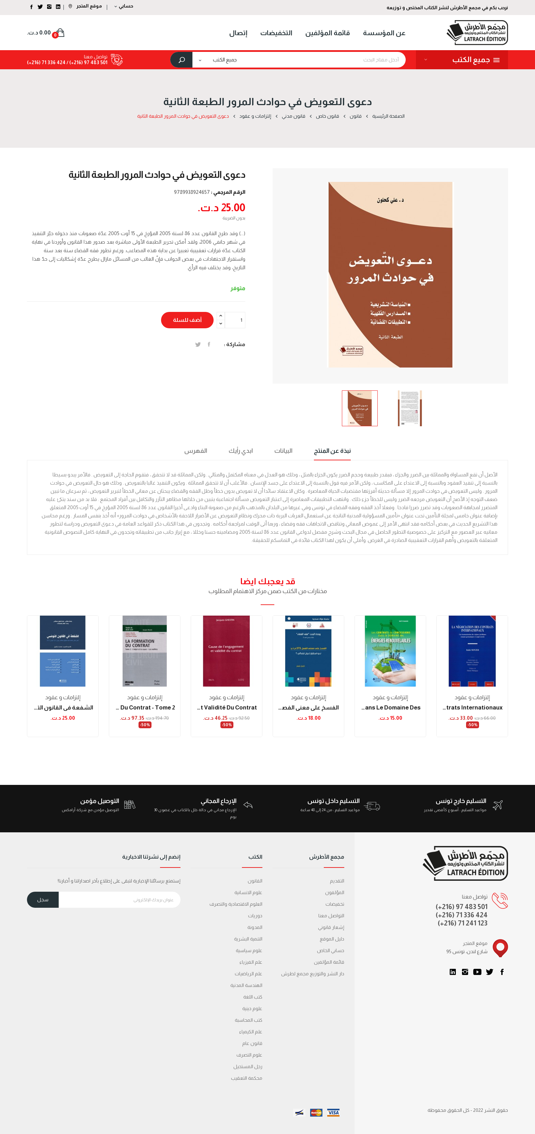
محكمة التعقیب (246, 1078)
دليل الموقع (332, 939)
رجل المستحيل (247, 1066)
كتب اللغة (252, 997)
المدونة (254, 927)
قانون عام (252, 1043)
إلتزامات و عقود (63, 697)
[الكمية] (235, 320)
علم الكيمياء (250, 1031)
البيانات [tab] (283, 450)
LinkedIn (453, 972)
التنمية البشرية (248, 939)
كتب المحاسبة (248, 1020)
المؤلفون (334, 892)
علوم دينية (252, 1008)
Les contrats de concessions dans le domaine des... (390, 707)
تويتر (489, 972)
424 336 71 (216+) (46, 62)
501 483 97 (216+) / (86, 62)
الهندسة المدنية (246, 985)
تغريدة (198, 344)
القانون (255, 881)
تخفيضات (335, 904)
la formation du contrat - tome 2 (144, 707)
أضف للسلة (187, 320)
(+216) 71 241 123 (463, 923)
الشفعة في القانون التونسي (62, 707)
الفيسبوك (502, 972)
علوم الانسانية (248, 892)
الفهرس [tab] (195, 450)
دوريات (255, 915)
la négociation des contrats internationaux (472, 707)
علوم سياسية (249, 950)
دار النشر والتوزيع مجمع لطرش (312, 973)
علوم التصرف (249, 1055)
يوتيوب (477, 972)
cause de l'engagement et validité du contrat (226, 707)
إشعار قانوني (331, 927)
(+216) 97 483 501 (462, 906)
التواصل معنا (331, 915)
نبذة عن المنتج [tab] (332, 450)
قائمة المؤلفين (329, 962)
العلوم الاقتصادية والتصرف (235, 904)
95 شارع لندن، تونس (467, 951)
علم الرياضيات (248, 973)
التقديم (337, 881)
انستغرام (465, 972)
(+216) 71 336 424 (462, 915)
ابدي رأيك (241, 450)
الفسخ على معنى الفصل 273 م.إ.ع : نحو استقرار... (308, 707)
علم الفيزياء (251, 962)
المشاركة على (209, 344)
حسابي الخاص (330, 950)
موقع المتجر (85, 6)
